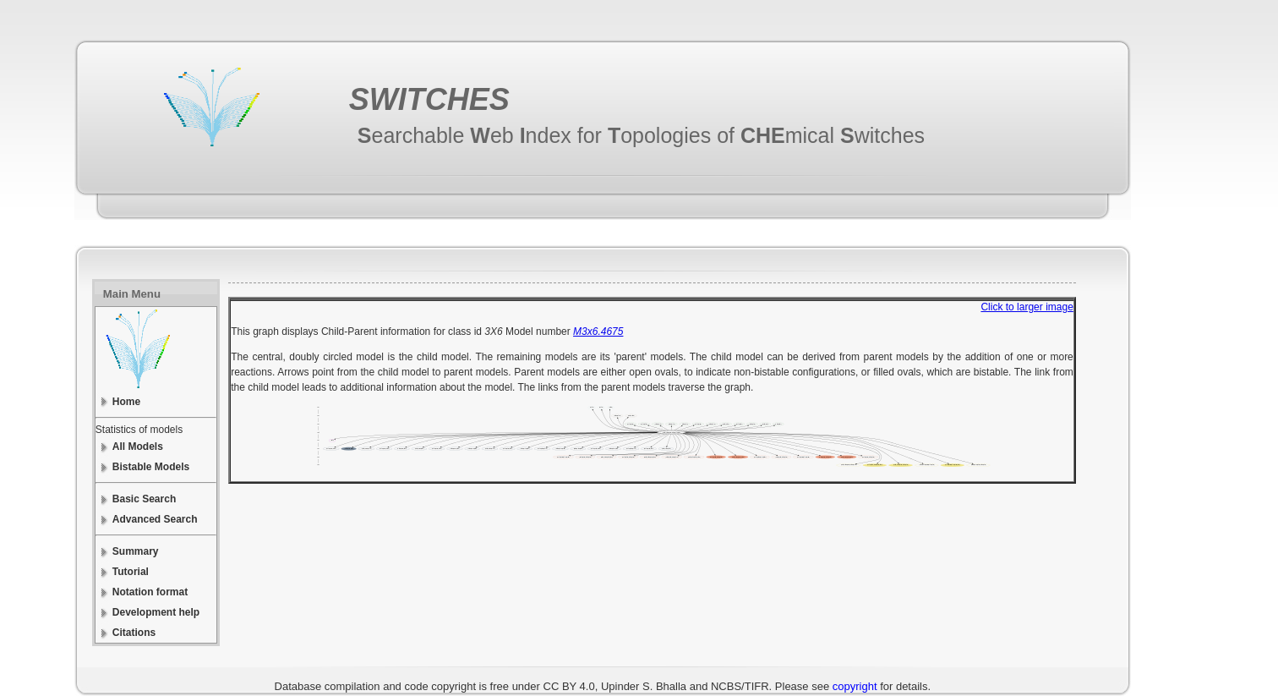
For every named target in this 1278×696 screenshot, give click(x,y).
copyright (855, 686)
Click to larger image (1026, 307)
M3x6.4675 (598, 331)
